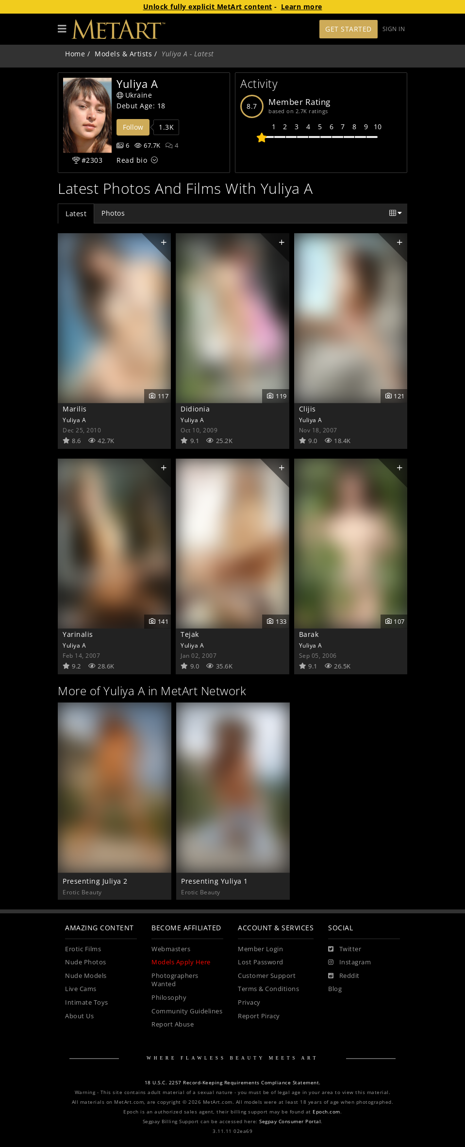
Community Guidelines (186, 1011)
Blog (335, 989)
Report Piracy (259, 1016)
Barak (309, 634)
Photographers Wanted (175, 980)
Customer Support (267, 976)
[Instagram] (349, 962)
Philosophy (168, 997)
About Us (79, 1016)
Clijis (307, 408)
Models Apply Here (181, 962)
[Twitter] (344, 949)
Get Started (348, 29)
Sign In (393, 29)
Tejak (190, 634)
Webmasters (170, 949)
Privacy (249, 1002)
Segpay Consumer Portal (290, 1121)
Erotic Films (83, 949)
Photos (113, 213)
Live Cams (81, 989)
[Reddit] (344, 976)
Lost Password (260, 962)
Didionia (195, 408)
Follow (133, 127)
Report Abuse (172, 1024)
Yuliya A (74, 420)
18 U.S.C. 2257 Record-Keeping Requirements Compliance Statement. (233, 1082)
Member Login (260, 949)
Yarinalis (78, 634)
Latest (76, 213)
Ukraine (134, 95)
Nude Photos (85, 962)
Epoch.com (326, 1112)
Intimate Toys (86, 1002)
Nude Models (86, 976)
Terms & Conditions (268, 989)
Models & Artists (123, 53)
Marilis (75, 408)
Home (75, 53)
